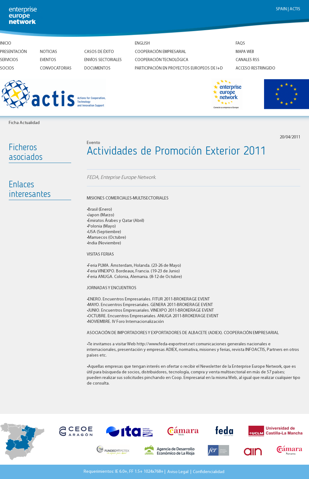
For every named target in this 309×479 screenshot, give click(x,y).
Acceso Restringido (255, 68)
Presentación (13, 52)
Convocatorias (55, 68)
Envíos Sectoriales (103, 60)
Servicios (9, 60)
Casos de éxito (99, 52)
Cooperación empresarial (160, 52)
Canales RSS (247, 60)
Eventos (48, 60)
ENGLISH (142, 43)
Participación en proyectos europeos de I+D (179, 68)
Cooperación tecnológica (161, 60)
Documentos (97, 68)
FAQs (240, 43)
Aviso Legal (178, 471)
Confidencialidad (208, 471)
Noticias (48, 52)
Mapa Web (245, 52)
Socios (7, 68)
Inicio (5, 43)
